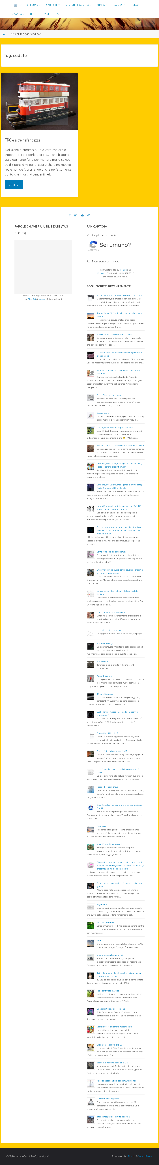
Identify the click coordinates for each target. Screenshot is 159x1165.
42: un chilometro (105, 694)
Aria (99, 940)
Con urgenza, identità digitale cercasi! (115, 427)
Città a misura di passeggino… (111, 612)
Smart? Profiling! (105, 643)
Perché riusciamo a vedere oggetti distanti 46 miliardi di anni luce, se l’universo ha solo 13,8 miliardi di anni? (119, 530)
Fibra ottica (102, 661)
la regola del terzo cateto (109, 630)
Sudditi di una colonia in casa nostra (114, 334)
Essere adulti (103, 413)
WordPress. (145, 1156)
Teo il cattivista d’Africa (108, 990)
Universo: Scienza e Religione (111, 1008)
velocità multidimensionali (109, 844)
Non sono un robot (105, 261)
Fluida (131, 1156)
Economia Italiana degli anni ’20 (112, 1062)
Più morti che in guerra (108, 1098)
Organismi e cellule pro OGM (110, 1044)
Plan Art (32, 299)
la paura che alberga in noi (110, 955)
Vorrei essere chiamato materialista (114, 1026)
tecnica (42, 299)
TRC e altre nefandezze (23, 139)
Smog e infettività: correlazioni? (112, 751)
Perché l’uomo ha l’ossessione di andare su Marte (120, 445)
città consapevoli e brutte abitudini (113, 1116)
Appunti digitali (104, 675)
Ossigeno (101, 826)
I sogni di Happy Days (107, 786)
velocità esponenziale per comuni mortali (116, 1080)
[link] (58, 13)
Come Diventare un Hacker (110, 395)
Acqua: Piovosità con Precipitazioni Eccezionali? (120, 295)
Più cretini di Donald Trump (110, 733)
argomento (102, 904)
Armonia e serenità (106, 922)
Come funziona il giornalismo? (111, 551)
